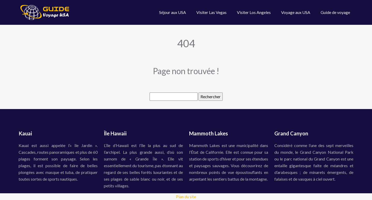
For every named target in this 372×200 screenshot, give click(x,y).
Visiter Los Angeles (254, 12)
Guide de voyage (335, 12)
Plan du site (186, 196)
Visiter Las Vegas (211, 12)
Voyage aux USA (295, 12)
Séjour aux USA (172, 12)
